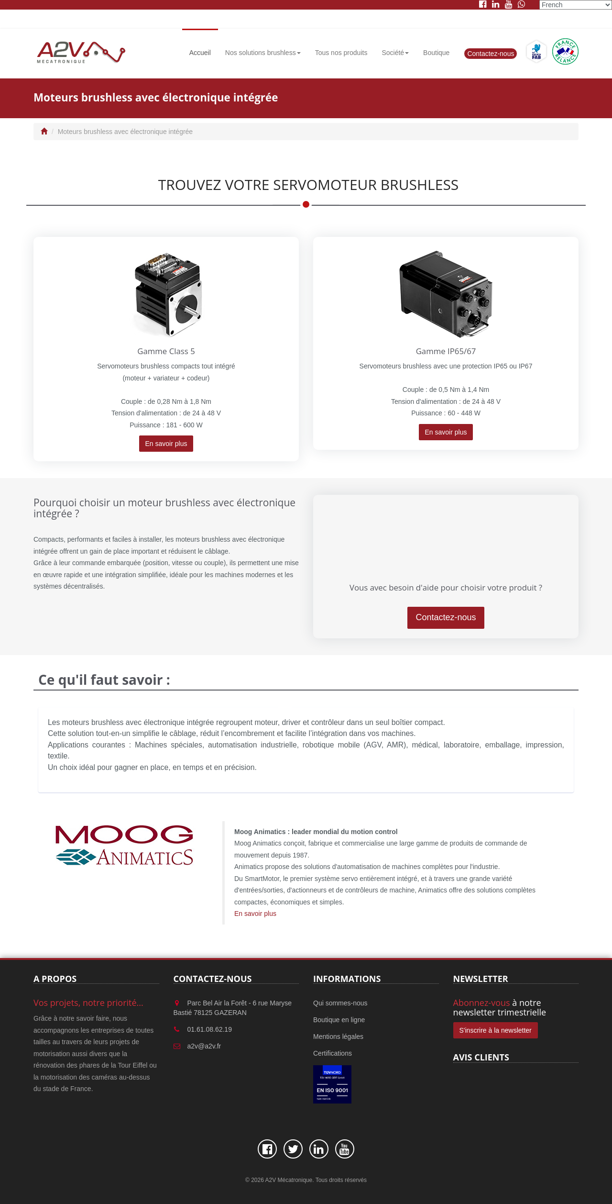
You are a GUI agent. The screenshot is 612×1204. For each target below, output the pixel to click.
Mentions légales (338, 1036)
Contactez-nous (490, 53)
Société (395, 52)
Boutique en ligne (339, 1020)
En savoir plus (166, 443)
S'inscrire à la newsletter (495, 1030)
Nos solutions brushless (263, 52)
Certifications (332, 1053)
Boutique (436, 52)
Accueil (200, 52)
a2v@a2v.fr (204, 1046)
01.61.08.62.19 (209, 1029)
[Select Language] (575, 5)
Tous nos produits (341, 52)
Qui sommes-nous (340, 1003)
